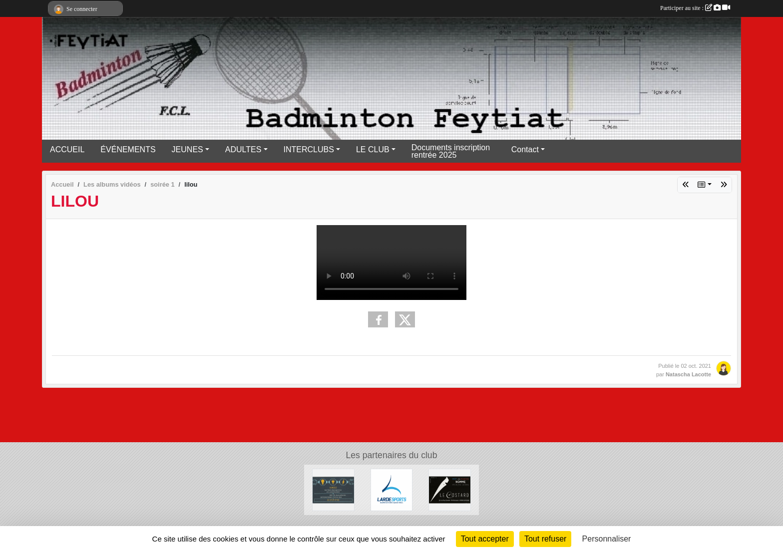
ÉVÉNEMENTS (127, 149)
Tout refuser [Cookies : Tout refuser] (545, 539)
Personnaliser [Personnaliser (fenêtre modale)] (606, 539)
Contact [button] (525, 149)
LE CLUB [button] (373, 149)
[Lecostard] (449, 489)
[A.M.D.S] (333, 489)
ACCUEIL (67, 149)
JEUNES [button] (187, 149)
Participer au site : (695, 7)
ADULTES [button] (243, 149)
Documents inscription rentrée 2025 (450, 151)
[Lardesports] (392, 489)
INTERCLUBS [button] (309, 149)
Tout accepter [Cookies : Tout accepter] (485, 539)
